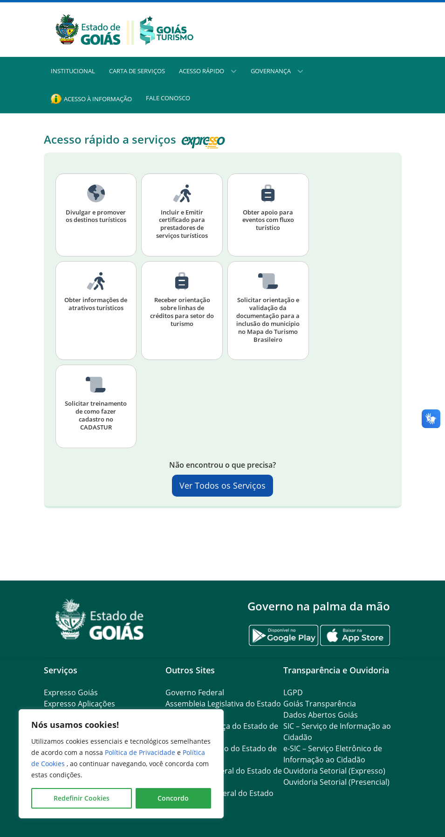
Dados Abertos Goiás (320, 715)
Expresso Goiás (71, 692)
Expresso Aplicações (79, 704)
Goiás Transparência (319, 704)
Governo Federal (194, 692)
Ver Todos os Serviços (222, 485)
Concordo (173, 798)
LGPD (293, 692)
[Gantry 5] (99, 619)
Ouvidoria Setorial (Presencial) (336, 782)
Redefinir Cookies (82, 798)
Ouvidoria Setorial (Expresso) (334, 771)
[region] (121, 763)
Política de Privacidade (141, 752)
